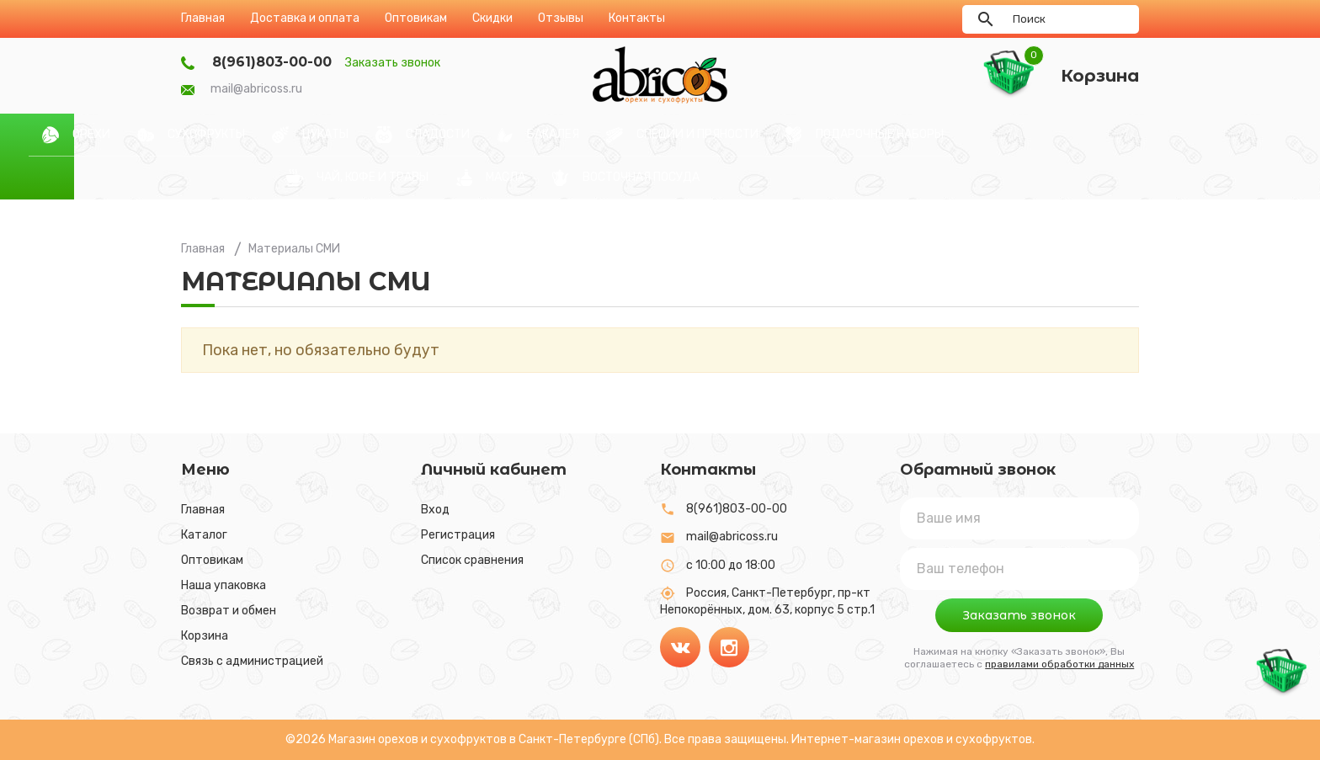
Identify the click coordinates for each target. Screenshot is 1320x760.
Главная (203, 509)
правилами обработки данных (1059, 664)
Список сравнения (472, 560)
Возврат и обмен (228, 610)
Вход (435, 509)
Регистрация (458, 535)
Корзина (204, 636)
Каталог (204, 535)
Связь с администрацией (252, 661)
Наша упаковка (223, 585)
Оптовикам (212, 560)
